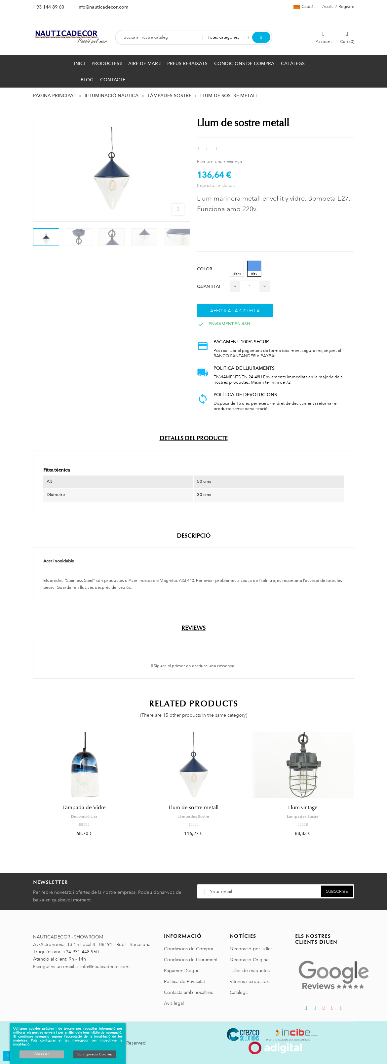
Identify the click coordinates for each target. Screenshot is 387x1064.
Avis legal (174, 1003)
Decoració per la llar (251, 949)
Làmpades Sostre (193, 816)
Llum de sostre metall (193, 807)
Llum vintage (303, 807)
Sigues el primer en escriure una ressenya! (193, 665)
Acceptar (41, 1053)
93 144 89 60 (50, 7)
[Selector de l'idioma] (304, 6)
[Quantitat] (250, 286)
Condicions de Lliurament (190, 960)
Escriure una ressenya (219, 162)
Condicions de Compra (188, 949)
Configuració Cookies (95, 1054)
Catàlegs (239, 992)
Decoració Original (249, 960)
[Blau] (254, 269)
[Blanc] (237, 269)
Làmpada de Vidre (84, 807)
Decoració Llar (84, 816)
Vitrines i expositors (250, 981)
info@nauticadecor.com (102, 7)
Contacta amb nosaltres (188, 992)
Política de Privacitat (184, 981)
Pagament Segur (181, 970)
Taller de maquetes (250, 970)
